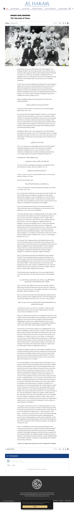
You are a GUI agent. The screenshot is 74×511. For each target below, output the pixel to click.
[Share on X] (63, 23)
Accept (35, 506)
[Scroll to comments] (60, 23)
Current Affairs (25, 8)
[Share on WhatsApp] (65, 23)
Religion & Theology (37, 8)
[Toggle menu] (4, 8)
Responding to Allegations (26, 15)
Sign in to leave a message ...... (18, 461)
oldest (14, 465)
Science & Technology (50, 8)
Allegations (19, 15)
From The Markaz (15, 8)
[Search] (70, 8)
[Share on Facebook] (67, 23)
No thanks (50, 506)
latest (9, 465)
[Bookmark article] (55, 23)
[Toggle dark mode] (7, 8)
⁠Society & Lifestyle (63, 8)
